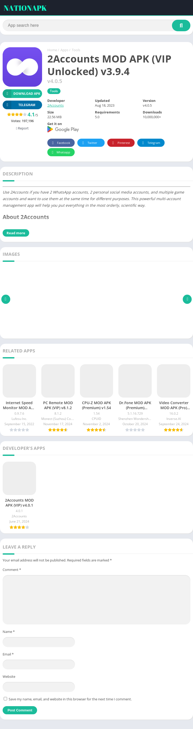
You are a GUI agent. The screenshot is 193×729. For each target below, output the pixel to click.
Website (9, 677)
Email (8, 654)
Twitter (88, 143)
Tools (76, 50)
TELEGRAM (19, 105)
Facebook (60, 143)
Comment (12, 570)
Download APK (21, 94)
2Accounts (55, 106)
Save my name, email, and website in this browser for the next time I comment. (70, 699)
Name (9, 632)
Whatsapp (60, 153)
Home (52, 50)
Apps (64, 50)
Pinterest (120, 143)
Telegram (150, 143)
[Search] (96, 25)
